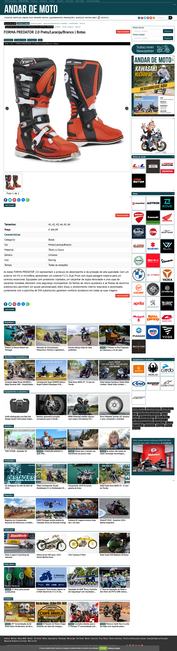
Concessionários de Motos (149, 414)
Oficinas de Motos (147, 417)
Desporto (8, 495)
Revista (104, 17)
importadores (73, 23)
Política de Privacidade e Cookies (134, 638)
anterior (57, 27)
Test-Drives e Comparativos (16, 357)
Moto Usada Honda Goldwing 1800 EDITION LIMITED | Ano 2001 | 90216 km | (153, 455)
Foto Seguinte (32, 40)
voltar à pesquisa (67, 27)
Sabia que (9, 529)
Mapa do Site (32, 641)
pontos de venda (36, 23)
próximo (77, 27)
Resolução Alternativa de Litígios (15, 641)
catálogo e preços (23, 23)
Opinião (37, 17)
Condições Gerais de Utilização (157, 638)
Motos (45, 17)
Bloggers (160, 425)
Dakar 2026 (27, 17)
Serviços (80, 17)
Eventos (8, 17)
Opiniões (8, 426)
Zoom (40, 40)
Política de (113, 648)
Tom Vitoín (37, 638)
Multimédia (9, 460)
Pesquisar (168, 31)
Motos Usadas (139, 408)
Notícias (17, 17)
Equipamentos (56, 17)
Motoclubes (91, 17)
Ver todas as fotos (20, 40)
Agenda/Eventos (153, 408)
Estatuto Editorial (115, 638)
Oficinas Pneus (163, 417)
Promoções (69, 17)
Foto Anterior (8, 40)
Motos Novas (167, 408)
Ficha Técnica (103, 638)
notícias (82, 23)
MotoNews (9, 322)
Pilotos (169, 425)
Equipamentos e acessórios (16, 391)
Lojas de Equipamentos (142, 420)
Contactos (94, 638)
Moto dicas (9, 564)
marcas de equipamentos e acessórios (55, 23)
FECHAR (103, 648)
